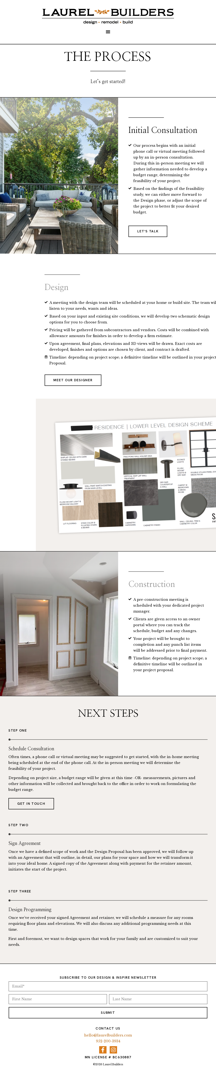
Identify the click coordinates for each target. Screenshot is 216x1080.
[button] (108, 31)
